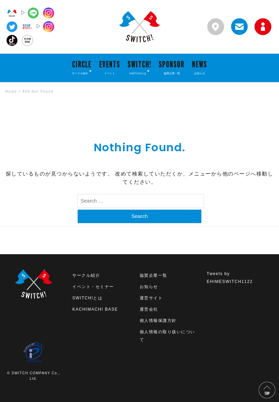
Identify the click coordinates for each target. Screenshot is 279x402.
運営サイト (151, 298)
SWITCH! (140, 67)
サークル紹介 (86, 275)
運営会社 (149, 309)
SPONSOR (172, 67)
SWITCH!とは (87, 298)
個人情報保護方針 (158, 320)
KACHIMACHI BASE (95, 309)
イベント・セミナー (93, 286)
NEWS (199, 67)
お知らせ (149, 286)
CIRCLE (82, 67)
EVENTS (109, 67)
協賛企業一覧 (153, 275)
